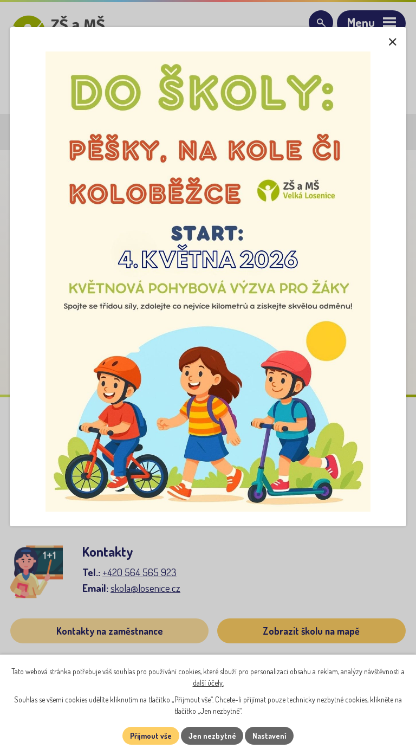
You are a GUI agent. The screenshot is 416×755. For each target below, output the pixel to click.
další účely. (208, 682)
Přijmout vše (150, 735)
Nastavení (270, 735)
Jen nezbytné (212, 735)
